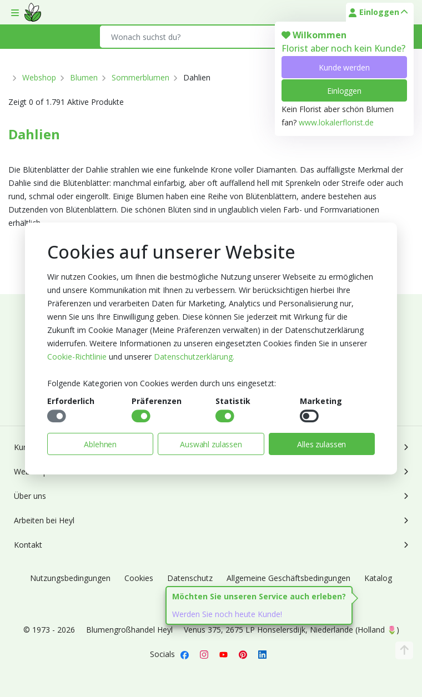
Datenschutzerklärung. (194, 356)
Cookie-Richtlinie (77, 356)
